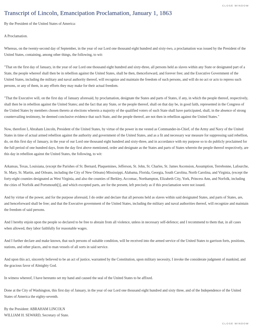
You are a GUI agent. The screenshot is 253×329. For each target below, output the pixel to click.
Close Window (235, 5)
